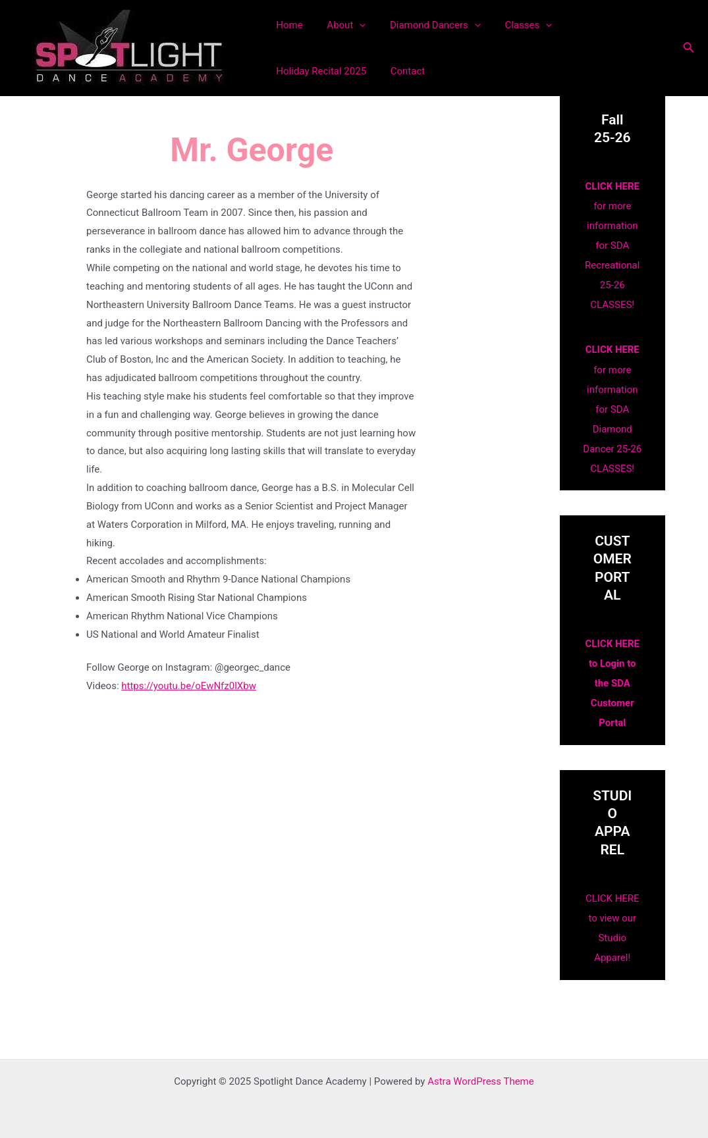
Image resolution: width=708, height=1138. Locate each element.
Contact (291, 71)
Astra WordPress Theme (480, 1081)
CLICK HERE (612, 186)
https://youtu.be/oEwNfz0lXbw (188, 686)
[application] (352, 25)
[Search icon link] (689, 48)
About (339, 25)
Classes (513, 25)
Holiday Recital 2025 (602, 25)
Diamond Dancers (424, 25)
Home (287, 25)
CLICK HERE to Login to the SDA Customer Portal (612, 683)
